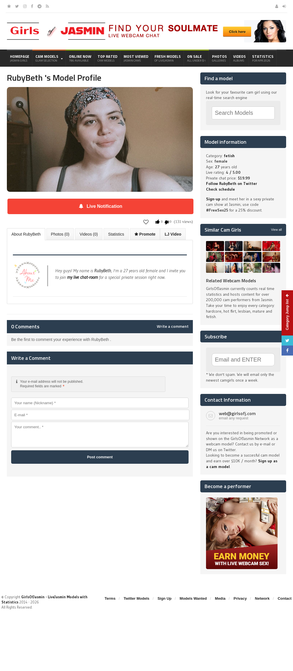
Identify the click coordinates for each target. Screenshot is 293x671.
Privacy (240, 598)
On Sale (196, 58)
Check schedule (220, 189)
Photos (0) (60, 234)
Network (262, 598)
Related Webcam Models (231, 280)
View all (276, 229)
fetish (229, 155)
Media (220, 598)
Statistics (263, 58)
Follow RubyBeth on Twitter (231, 183)
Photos (219, 58)
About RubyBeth (26, 234)
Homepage (19, 58)
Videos (239, 58)
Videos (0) (89, 234)
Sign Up (164, 598)
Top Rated (107, 58)
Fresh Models (168, 58)
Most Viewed (136, 58)
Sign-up (213, 199)
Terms (110, 598)
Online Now (80, 58)
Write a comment (173, 326)
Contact (284, 598)
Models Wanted (193, 598)
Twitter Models (136, 598)
